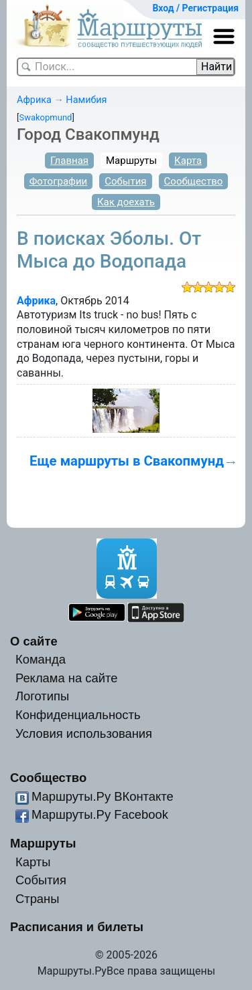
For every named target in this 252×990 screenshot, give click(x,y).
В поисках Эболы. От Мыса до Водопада (109, 249)
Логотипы (42, 696)
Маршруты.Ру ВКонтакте (103, 796)
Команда (40, 659)
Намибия (86, 100)
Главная (69, 161)
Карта (188, 161)
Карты (32, 862)
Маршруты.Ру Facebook (100, 814)
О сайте (34, 641)
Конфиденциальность (78, 715)
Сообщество (193, 181)
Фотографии (58, 181)
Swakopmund (45, 117)
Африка (34, 100)
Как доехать (126, 202)
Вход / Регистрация (195, 8)
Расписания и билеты (76, 927)
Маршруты (131, 161)
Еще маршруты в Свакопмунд (126, 461)
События (125, 181)
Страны (37, 899)
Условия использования (83, 733)
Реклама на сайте (66, 678)
